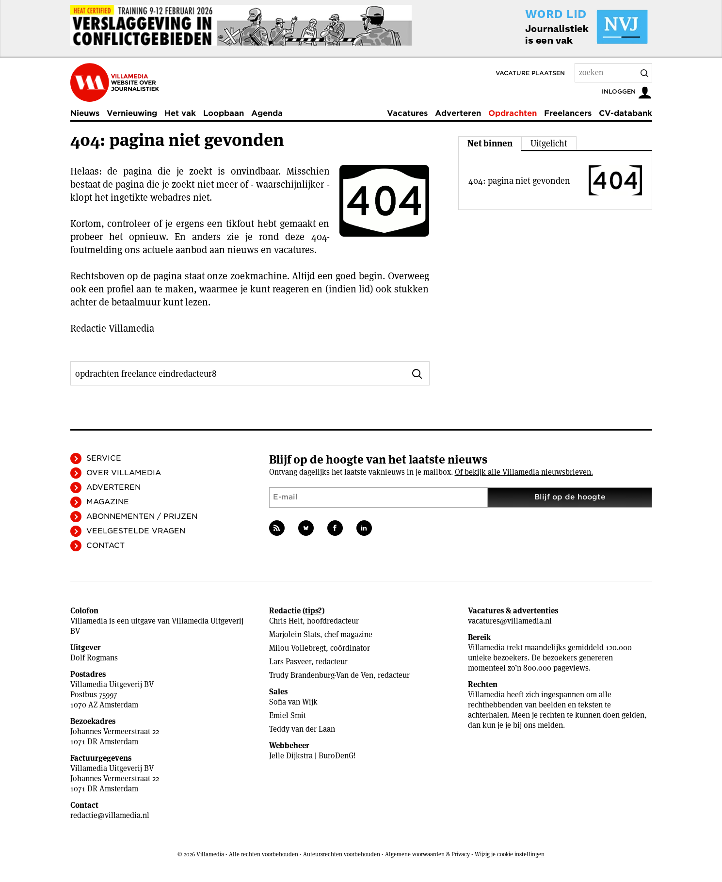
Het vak (180, 113)
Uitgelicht (548, 143)
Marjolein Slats (294, 634)
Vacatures (407, 113)
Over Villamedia (123, 472)
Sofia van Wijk (293, 702)
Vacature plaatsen (530, 73)
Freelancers (568, 113)
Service (103, 458)
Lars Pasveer (290, 662)
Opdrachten (512, 113)
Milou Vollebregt (297, 648)
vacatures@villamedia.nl (510, 621)
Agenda (267, 113)
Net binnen (490, 143)
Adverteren (458, 113)
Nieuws (84, 113)
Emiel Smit (287, 715)
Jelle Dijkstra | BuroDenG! (312, 756)
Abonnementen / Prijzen (141, 516)
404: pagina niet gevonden (519, 180)
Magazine (107, 501)
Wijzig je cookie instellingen (510, 854)
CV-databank (625, 113)
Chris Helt (286, 621)
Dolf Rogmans (94, 658)
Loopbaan (223, 113)
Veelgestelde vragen (135, 531)
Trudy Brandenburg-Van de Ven (321, 675)
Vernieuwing (132, 113)
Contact (105, 545)
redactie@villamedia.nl (109, 815)
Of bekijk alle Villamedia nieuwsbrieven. (524, 472)
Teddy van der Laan (302, 729)
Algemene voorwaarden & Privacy (427, 854)
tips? (313, 611)
